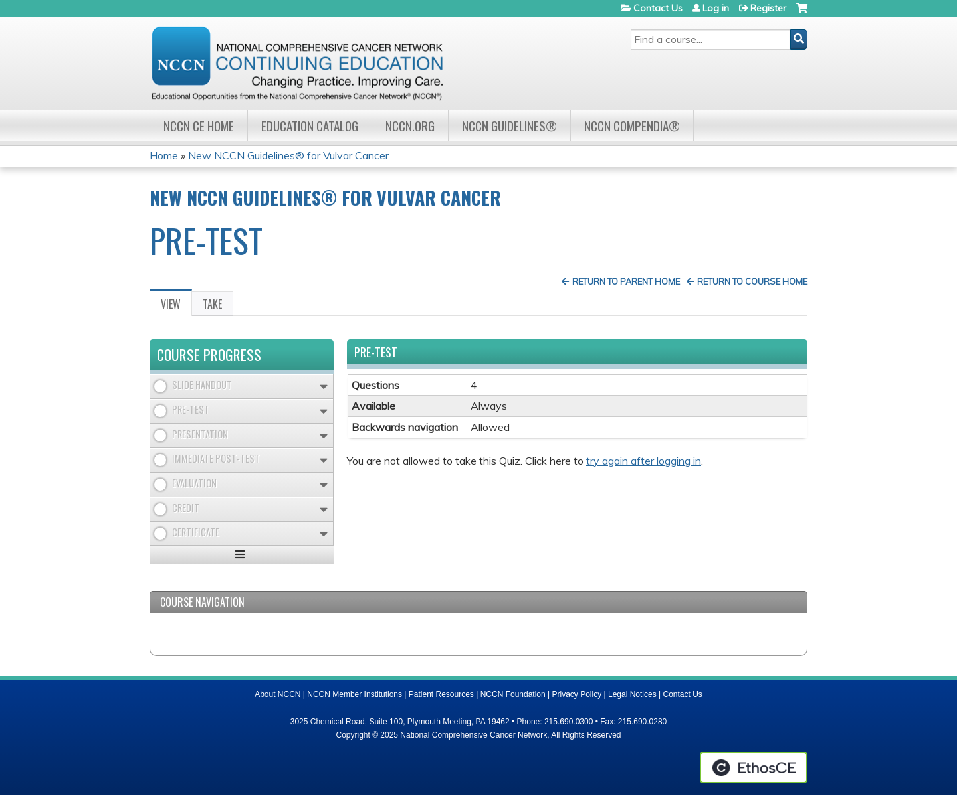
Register (768, 8)
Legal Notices (632, 694)
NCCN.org (410, 125)
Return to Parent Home (626, 281)
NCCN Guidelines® (509, 125)
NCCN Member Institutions (354, 694)
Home (164, 155)
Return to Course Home (752, 281)
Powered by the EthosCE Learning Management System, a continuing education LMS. (753, 767)
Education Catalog (309, 125)
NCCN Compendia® (632, 125)
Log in (715, 8)
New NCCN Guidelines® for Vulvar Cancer (288, 155)
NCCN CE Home (198, 125)
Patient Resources (441, 694)
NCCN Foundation (513, 694)
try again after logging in (643, 460)
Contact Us (658, 8)
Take (212, 304)
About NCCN (277, 694)
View (176, 306)
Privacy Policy (577, 694)
